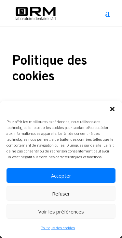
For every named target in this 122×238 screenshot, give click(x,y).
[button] (112, 109)
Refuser (61, 193)
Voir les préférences (61, 211)
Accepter (61, 175)
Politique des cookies (58, 228)
